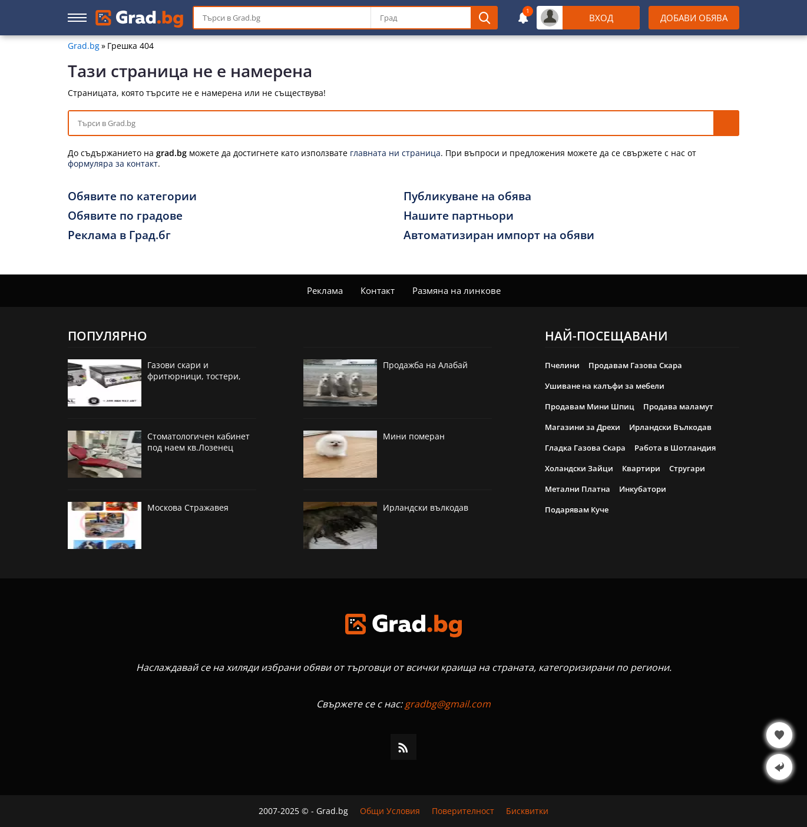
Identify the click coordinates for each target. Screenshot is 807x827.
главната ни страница (395, 152)
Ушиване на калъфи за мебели (604, 386)
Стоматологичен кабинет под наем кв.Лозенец (198, 442)
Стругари (687, 468)
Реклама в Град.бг (119, 235)
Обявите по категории (132, 196)
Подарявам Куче (576, 509)
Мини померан (414, 436)
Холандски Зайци (579, 468)
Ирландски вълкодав (425, 507)
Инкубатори (642, 489)
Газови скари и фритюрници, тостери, (194, 370)
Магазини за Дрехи (582, 427)
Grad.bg (84, 46)
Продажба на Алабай (425, 365)
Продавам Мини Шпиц (589, 406)
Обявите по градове (125, 215)
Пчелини (562, 365)
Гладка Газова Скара (585, 447)
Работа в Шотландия (675, 447)
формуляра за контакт (113, 163)
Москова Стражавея (188, 507)
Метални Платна (577, 489)
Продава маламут (678, 406)
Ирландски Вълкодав (670, 427)
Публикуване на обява (467, 196)
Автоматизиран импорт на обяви (499, 235)
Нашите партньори (459, 215)
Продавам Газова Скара (635, 365)
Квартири (641, 468)
